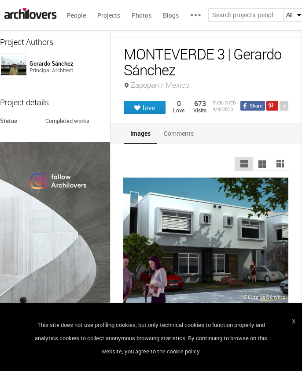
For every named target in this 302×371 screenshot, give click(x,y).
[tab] (140, 133)
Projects (108, 15)
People (76, 15)
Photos (141, 15)
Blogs (171, 15)
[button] (244, 164)
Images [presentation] (140, 133)
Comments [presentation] (181, 133)
